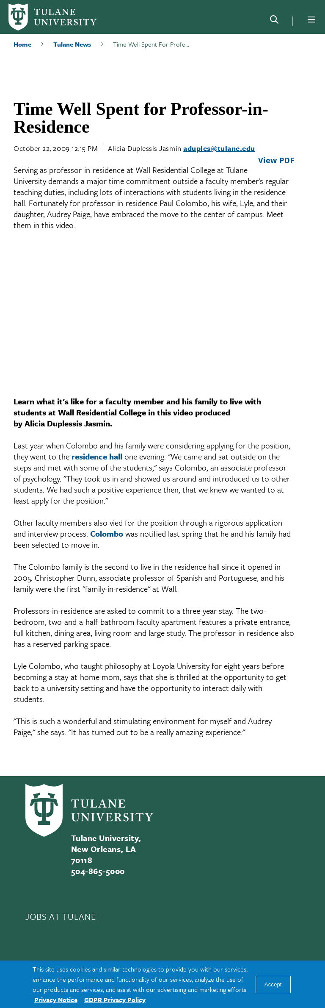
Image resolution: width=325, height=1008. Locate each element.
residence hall (97, 456)
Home (22, 44)
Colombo (106, 533)
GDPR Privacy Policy (115, 999)
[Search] (274, 21)
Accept (273, 984)
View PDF (276, 160)
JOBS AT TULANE (60, 916)
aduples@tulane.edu (219, 148)
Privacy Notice (55, 999)
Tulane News (72, 44)
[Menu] (311, 19)
